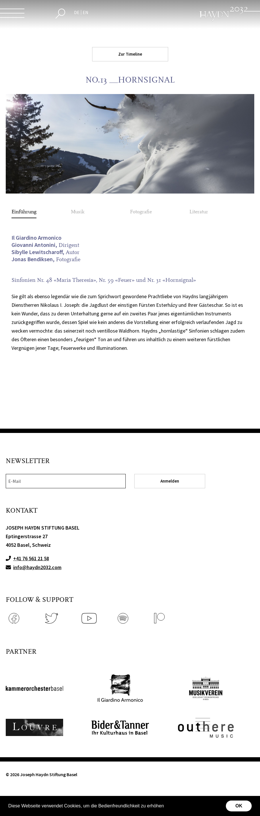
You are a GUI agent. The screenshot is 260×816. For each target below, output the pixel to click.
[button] (166, 806)
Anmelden (169, 481)
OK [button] (238, 805)
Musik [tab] (77, 211)
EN (85, 12)
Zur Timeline (130, 54)
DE (76, 12)
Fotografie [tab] (141, 211)
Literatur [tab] (198, 211)
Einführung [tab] (23, 211)
